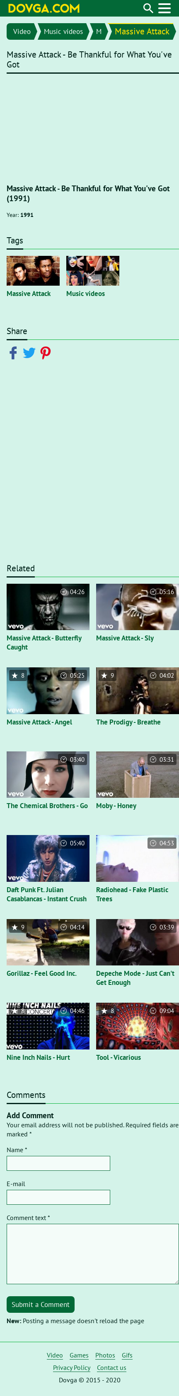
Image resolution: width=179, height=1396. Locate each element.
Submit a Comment (41, 1304)
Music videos (63, 31)
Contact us (111, 1367)
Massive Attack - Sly (125, 638)
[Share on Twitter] (31, 352)
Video (22, 31)
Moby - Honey (116, 805)
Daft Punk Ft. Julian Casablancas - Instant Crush (47, 894)
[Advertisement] (89, 466)
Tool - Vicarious (118, 1057)
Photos (105, 1355)
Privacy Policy (71, 1367)
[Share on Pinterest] (47, 352)
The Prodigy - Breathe (128, 722)
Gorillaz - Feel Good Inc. (42, 973)
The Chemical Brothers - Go (47, 805)
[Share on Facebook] (15, 352)
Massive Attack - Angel (39, 722)
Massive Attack (142, 31)
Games (79, 1355)
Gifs (127, 1355)
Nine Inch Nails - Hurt (38, 1057)
